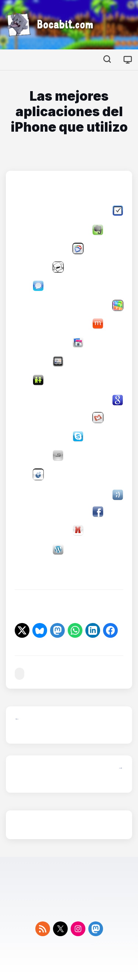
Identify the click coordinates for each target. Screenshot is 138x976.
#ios (19, 674)
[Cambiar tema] (127, 60)
